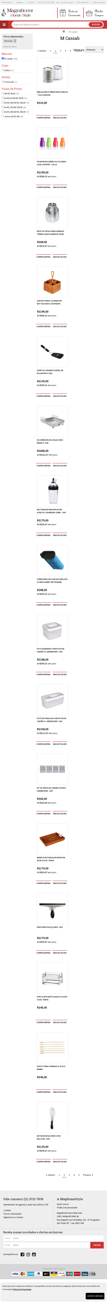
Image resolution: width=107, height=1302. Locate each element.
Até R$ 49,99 (11, 93)
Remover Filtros (10, 46)
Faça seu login (66, 2)
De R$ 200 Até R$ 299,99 (16, 112)
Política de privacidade (67, 1207)
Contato (7, 1210)
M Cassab (10, 58)
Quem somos (63, 1204)
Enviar (97, 1245)
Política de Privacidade (21, 1289)
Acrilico (9, 70)
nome (7, 1238)
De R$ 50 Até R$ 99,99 (15, 98)
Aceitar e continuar (95, 1296)
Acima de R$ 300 (13, 116)
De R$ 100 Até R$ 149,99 (16, 102)
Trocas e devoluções (12, 1213)
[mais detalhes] (59, 117)
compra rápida (43, 117)
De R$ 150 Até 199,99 (15, 107)
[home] (17, 12)
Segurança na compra (13, 1217)
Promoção (10, 82)
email (7, 1245)
